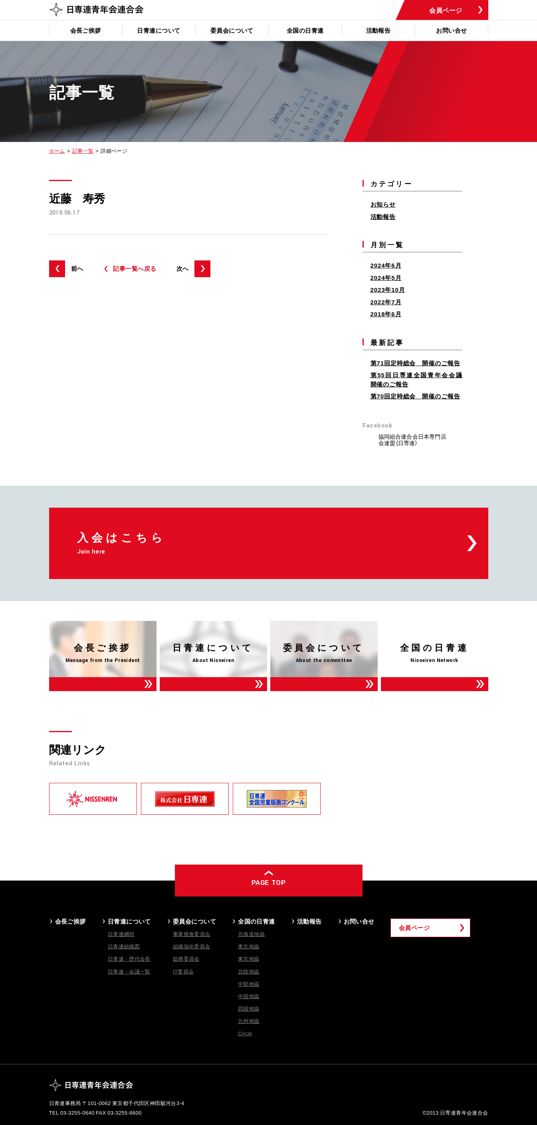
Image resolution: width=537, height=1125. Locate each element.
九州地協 (249, 1021)
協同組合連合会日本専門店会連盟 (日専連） (412, 439)
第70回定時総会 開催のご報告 (415, 396)
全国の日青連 (305, 30)
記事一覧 (83, 150)
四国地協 (249, 1008)
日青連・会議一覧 (129, 971)
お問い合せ (451, 30)
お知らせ (383, 204)
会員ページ (445, 10)
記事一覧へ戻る (134, 268)
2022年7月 (386, 302)
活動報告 (378, 30)
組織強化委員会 (191, 946)
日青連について (158, 30)
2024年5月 (386, 277)
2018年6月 (386, 313)
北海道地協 (251, 934)
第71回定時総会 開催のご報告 (415, 363)
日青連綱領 (121, 934)
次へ (182, 268)
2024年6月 (386, 265)
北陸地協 (249, 971)
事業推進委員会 (191, 934)
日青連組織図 (124, 946)
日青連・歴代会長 (129, 958)
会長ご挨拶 (85, 30)
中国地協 (249, 996)
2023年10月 (388, 289)
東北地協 (249, 946)
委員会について (232, 30)
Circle (245, 1033)
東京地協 (249, 958)
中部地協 (249, 983)
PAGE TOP (269, 883)
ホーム (57, 150)
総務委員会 (186, 958)
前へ (77, 268)
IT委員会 (183, 971)
